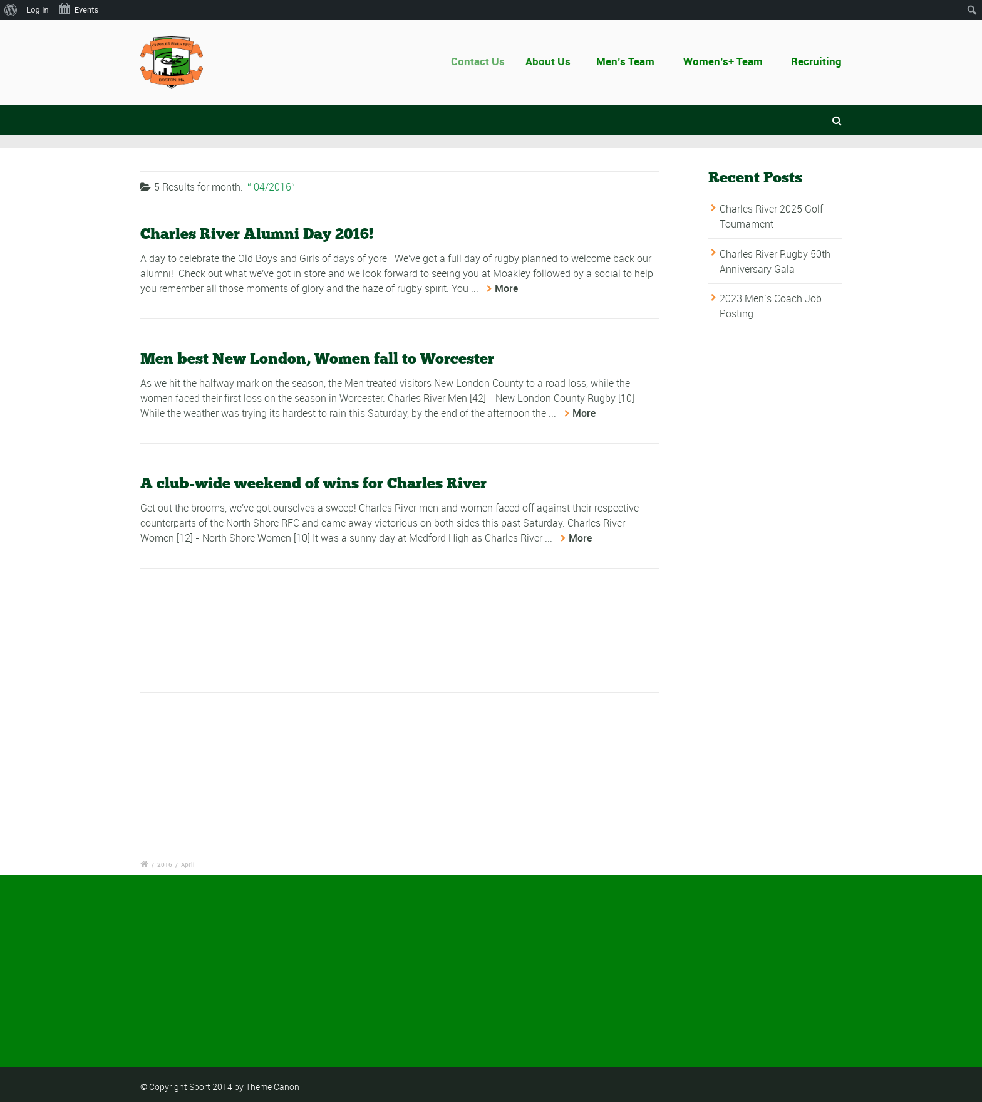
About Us (552, 61)
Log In (37, 9)
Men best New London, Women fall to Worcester (317, 359)
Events (78, 9)
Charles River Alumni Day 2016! (256, 234)
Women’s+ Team (723, 61)
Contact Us (484, 61)
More (506, 289)
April (188, 864)
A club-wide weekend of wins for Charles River (313, 484)
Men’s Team (626, 61)
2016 (164, 864)
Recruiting (816, 61)
